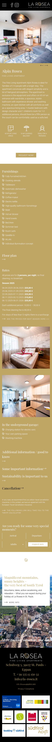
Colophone (29, 689)
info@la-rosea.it (26, 679)
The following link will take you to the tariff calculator (25, 511)
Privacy (21, 689)
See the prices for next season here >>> (25, 319)
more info (11, 602)
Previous (41, 66)
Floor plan (9, 257)
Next (46, 66)
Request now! (26, 155)
